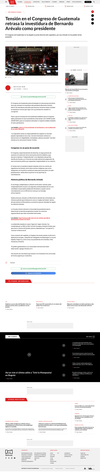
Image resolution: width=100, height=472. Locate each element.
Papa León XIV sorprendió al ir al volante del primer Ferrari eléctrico (49, 304)
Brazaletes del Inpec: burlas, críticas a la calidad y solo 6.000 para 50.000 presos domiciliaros (82, 374)
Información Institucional (12, 421)
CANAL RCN (88, 1)
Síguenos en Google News (33, 273)
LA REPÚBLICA (67, 453)
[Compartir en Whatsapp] (92, 23)
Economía (54, 1)
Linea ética (36, 459)
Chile (69, 116)
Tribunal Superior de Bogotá (45, 421)
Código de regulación (26, 457)
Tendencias (61, 1)
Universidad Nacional (73, 96)
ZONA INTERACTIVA (84, 455)
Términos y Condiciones (70, 469)
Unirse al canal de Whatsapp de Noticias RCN (33, 97)
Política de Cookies (59, 469)
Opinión (68, 1)
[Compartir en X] (92, 19)
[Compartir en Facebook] (92, 15)
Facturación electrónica (40, 453)
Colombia (20, 1)
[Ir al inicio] (12, 2)
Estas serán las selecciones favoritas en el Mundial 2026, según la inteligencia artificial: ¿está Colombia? (84, 429)
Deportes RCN (36, 1)
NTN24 (51, 453)
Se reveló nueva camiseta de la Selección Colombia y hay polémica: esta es (77, 128)
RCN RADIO (52, 456)
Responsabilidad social (27, 453)
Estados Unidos (71, 301)
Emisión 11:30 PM (89, 6)
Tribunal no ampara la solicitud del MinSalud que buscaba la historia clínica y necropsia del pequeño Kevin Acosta (52, 425)
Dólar (69, 106)
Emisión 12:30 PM (49, 6)
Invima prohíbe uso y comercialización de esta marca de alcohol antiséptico (84, 406)
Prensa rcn (24, 461)
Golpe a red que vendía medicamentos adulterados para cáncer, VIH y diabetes (82, 363)
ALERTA (51, 460)
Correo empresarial (26, 459)
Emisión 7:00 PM (69, 6)
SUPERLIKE (82, 456)
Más (90, 337)
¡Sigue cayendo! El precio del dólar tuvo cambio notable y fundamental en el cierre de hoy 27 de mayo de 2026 (77, 109)
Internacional (27, 1)
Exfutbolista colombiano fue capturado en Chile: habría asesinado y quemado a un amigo (77, 119)
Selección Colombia (73, 125)
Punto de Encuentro (77, 1)
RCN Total (52, 455)
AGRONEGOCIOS (67, 456)
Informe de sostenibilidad (37, 456)
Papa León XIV (39, 301)
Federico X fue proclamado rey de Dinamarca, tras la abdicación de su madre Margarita (30, 128)
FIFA (6, 301)
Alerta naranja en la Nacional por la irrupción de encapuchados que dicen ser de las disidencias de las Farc (77, 99)
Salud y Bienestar (46, 1)
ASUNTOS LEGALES (68, 455)
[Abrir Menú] (6, 2)
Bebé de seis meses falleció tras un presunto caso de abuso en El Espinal (74, 90)
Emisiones (9, 6)
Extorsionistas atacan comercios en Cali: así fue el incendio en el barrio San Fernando (82, 354)
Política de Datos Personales (47, 469)
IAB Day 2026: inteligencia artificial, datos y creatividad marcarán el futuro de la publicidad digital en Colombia (18, 425)
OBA (35, 461)
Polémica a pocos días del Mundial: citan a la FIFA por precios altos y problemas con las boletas (18, 305)
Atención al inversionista (24, 463)
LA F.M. (51, 458)
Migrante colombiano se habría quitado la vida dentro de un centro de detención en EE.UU (80, 304)
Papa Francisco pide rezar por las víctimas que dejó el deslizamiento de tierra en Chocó (30, 218)
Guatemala (12, 262)
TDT (58, 453)
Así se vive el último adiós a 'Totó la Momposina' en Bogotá (29, 374)
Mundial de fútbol (79, 425)
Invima (76, 403)
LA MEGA (52, 463)
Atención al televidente (27, 455)
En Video (12, 337)
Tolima (67, 87)
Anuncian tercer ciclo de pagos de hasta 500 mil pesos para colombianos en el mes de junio (85, 417)
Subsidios (77, 413)
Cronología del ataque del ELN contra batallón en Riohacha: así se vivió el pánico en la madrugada (83, 344)
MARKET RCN (83, 458)
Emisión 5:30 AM (29, 6)
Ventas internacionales (40, 457)
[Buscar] (94, 2)
